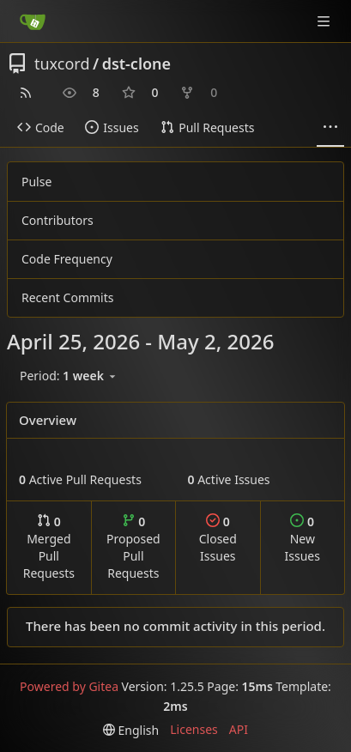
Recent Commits (67, 297)
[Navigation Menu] (325, 21)
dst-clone (136, 63)
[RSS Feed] (26, 93)
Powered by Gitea (69, 686)
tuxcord (61, 63)
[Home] (33, 21)
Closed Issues (218, 538)
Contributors (57, 220)
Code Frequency (66, 259)
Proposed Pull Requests (133, 547)
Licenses (194, 729)
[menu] (69, 376)
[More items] (330, 128)
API (238, 729)
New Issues (302, 538)
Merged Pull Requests (49, 547)
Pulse (36, 181)
